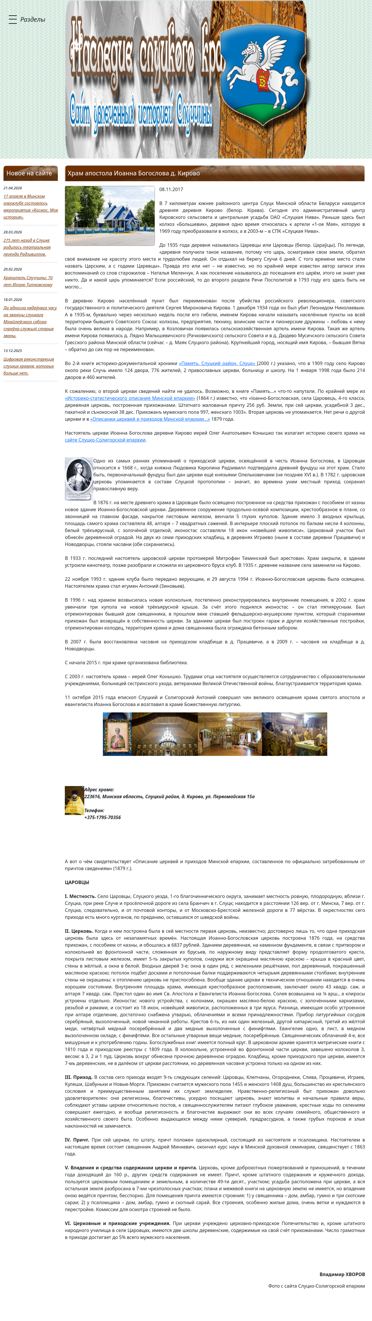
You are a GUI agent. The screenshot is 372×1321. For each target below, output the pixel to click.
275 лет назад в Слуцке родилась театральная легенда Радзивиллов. (27, 247)
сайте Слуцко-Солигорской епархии (105, 440)
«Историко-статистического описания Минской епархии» (130, 398)
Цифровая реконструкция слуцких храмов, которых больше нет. (28, 366)
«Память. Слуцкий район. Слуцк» (218, 363)
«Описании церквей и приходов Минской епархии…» (150, 419)
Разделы (32, 19)
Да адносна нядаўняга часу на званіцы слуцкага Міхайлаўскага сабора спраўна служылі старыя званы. (30, 321)
